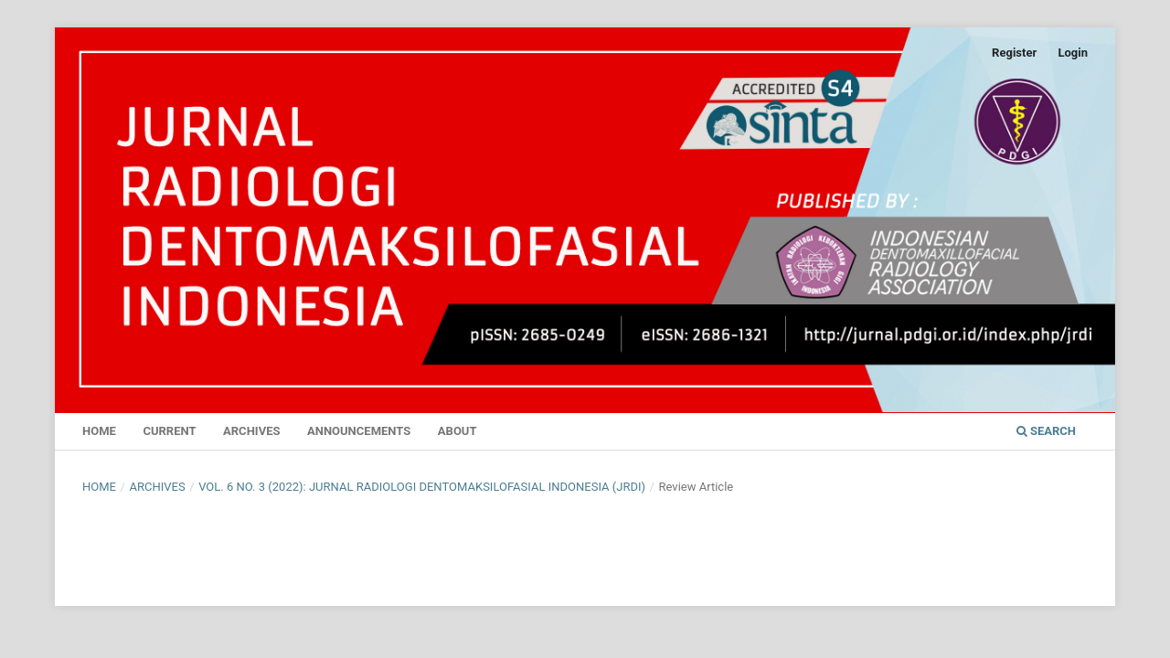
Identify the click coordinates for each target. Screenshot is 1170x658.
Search (1046, 431)
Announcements (358, 431)
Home (99, 431)
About (457, 431)
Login (1073, 52)
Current (169, 431)
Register (1014, 52)
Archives (251, 431)
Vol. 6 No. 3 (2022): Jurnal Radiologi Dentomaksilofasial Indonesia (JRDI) (421, 487)
